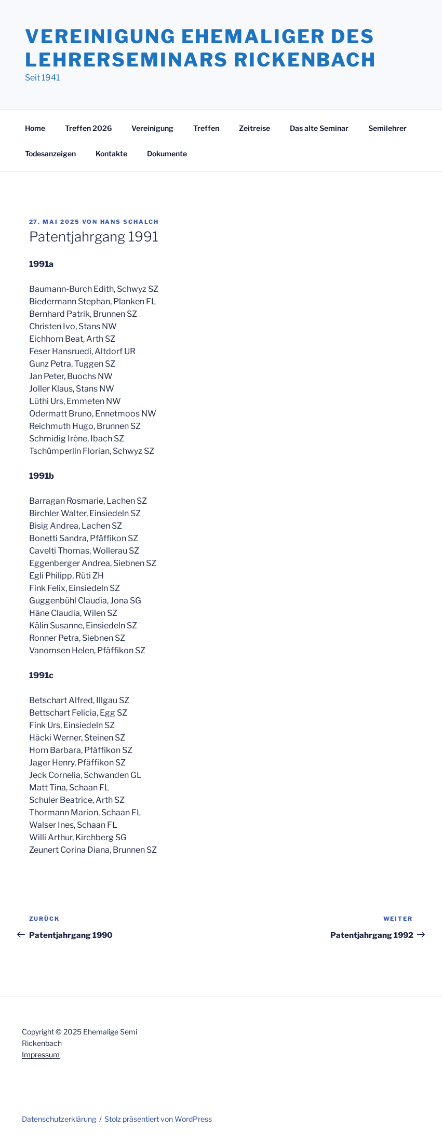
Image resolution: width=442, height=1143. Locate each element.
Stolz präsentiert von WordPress (158, 1118)
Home (35, 128)
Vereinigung (152, 128)
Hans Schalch (129, 221)
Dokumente (167, 153)
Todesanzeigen (50, 153)
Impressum (41, 1054)
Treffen (206, 128)
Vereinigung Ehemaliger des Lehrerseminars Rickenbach (201, 48)
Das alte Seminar (319, 128)
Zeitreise (254, 128)
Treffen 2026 (88, 128)
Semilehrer (387, 128)
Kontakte (111, 153)
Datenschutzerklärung (59, 1118)
